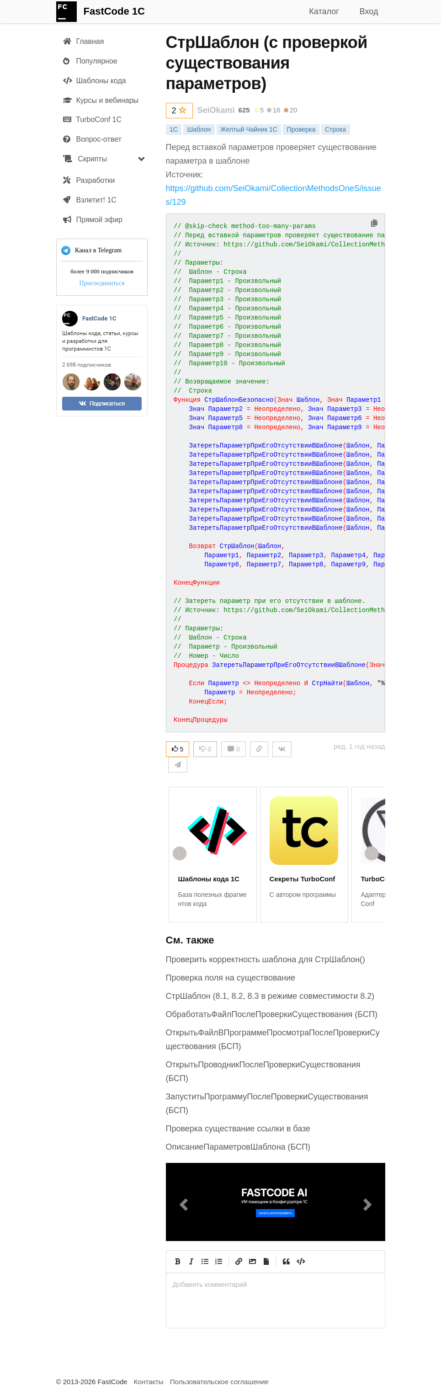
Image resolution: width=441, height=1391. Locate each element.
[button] (182, 1202)
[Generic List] (205, 1261)
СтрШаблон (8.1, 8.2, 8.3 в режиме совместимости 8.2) (270, 996)
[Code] (300, 1261)
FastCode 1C (114, 11)
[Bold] (178, 1261)
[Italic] (191, 1261)
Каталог (324, 11)
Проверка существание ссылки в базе (238, 1128)
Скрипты (85, 159)
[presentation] (275, 1284)
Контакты (149, 1382)
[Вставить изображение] (253, 1261)
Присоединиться (101, 283)
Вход (369, 11)
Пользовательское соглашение (219, 1382)
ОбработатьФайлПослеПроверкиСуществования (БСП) (271, 1014)
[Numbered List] (219, 1261)
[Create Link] (239, 1261)
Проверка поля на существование (231, 977)
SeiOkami (216, 110)
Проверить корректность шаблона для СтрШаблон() (265, 959)
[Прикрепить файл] (266, 1261)
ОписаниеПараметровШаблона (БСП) (238, 1146)
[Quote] (286, 1261)
